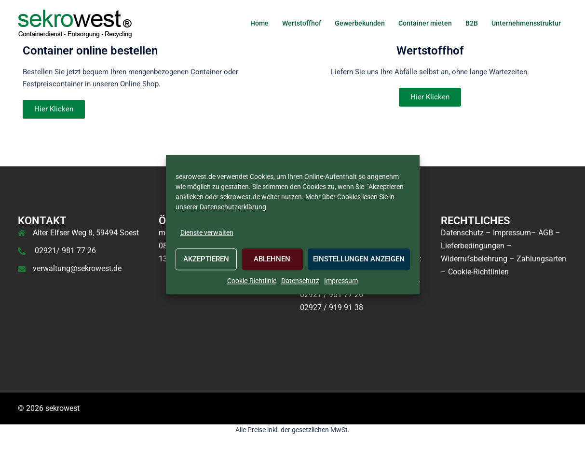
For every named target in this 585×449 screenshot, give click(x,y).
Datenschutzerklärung (232, 207)
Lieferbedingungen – (476, 245)
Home (259, 23)
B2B (471, 23)
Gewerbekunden (360, 23)
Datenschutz (300, 281)
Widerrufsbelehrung (474, 258)
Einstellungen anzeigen (359, 259)
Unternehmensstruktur (526, 23)
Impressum (341, 281)
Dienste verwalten (206, 232)
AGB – (549, 232)
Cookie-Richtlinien (478, 271)
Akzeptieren (206, 259)
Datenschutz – (466, 232)
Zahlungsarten (541, 258)
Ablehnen (272, 259)
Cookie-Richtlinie (251, 281)
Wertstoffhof (301, 23)
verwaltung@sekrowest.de (77, 268)
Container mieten (425, 23)
